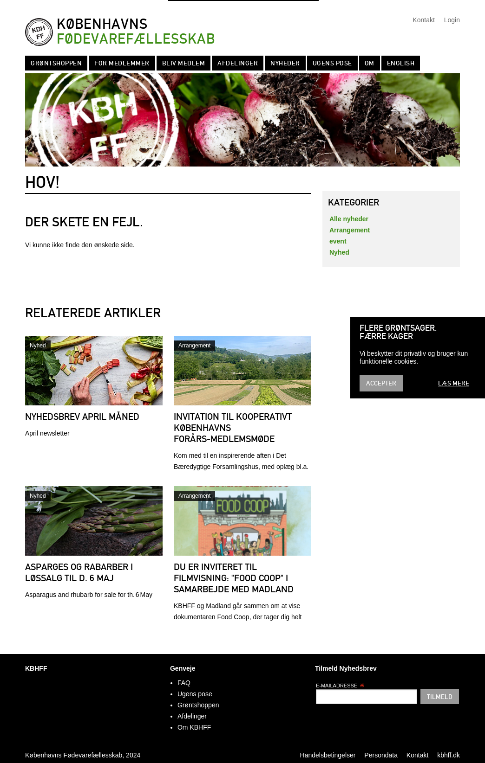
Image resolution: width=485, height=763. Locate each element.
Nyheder (285, 63)
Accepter (381, 383)
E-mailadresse (340, 685)
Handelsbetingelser (328, 755)
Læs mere (453, 383)
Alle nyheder (348, 219)
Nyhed (38, 345)
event (338, 241)
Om (369, 63)
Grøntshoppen (56, 63)
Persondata (381, 755)
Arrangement (194, 345)
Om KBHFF (194, 727)
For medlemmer (122, 63)
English (401, 63)
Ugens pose (332, 63)
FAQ (183, 682)
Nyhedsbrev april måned (82, 416)
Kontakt (423, 20)
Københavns (136, 32)
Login (452, 20)
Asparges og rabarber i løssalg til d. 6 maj (79, 572)
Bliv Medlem (183, 63)
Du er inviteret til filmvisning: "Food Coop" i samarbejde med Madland (234, 578)
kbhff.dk (448, 755)
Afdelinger (237, 63)
